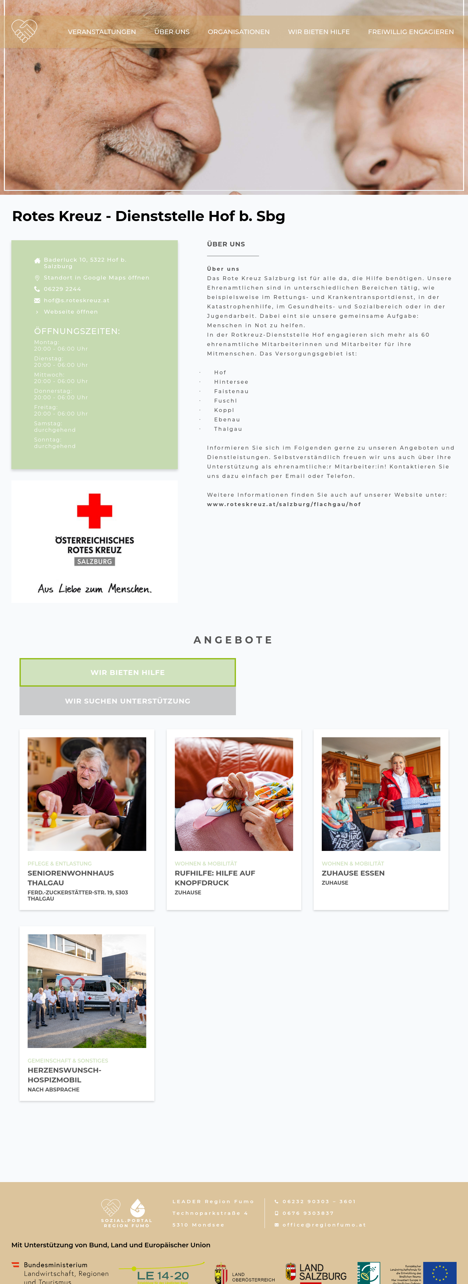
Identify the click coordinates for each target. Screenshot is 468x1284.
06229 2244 (62, 289)
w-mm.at (240, 1271)
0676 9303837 (309, 1184)
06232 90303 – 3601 (320, 1173)
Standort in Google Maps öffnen (97, 277)
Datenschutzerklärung (342, 1271)
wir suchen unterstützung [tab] (343, 672)
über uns (172, 32)
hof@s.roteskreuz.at (77, 300)
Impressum (280, 1271)
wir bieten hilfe (319, 32)
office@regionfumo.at (325, 1196)
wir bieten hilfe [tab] (125, 672)
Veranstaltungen (102, 32)
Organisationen (239, 32)
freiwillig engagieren (411, 32)
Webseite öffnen (71, 311)
